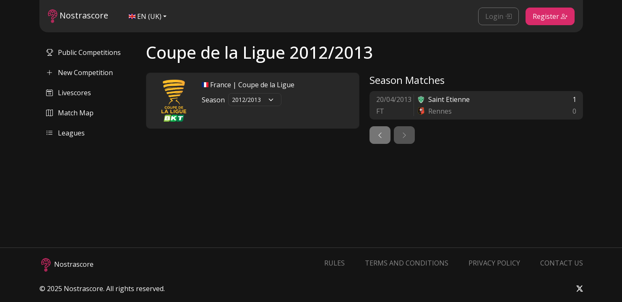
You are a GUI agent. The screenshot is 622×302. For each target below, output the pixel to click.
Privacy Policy (494, 263)
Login (498, 16)
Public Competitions (83, 52)
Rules (334, 263)
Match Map (70, 112)
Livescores (68, 92)
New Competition (79, 72)
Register (550, 16)
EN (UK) (145, 16)
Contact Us (561, 263)
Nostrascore (78, 16)
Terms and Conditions (406, 263)
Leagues (65, 133)
